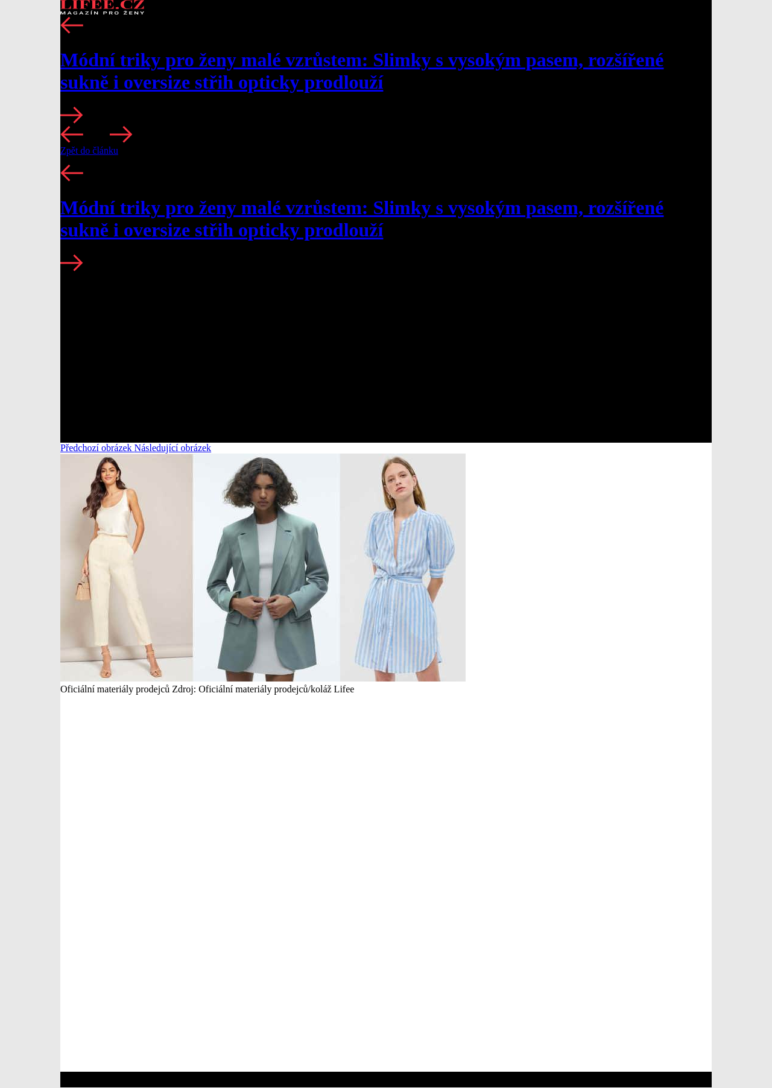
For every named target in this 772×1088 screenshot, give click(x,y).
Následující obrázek (173, 448)
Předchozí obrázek (97, 448)
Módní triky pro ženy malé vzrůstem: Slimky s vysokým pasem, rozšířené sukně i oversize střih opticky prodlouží (362, 71)
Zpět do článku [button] (89, 150)
